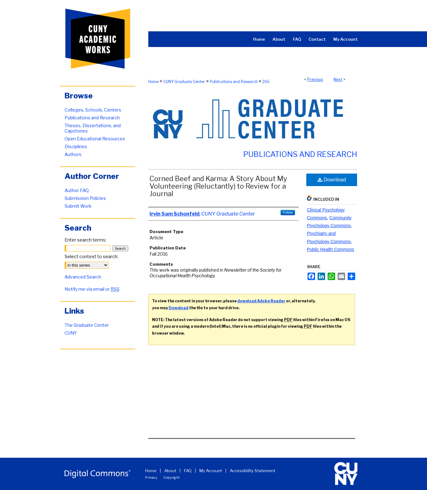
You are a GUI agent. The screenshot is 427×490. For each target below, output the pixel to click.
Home (153, 81)
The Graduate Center (87, 325)
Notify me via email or (92, 289)
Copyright (171, 477)
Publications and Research (234, 81)
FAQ (188, 470)
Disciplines (76, 146)
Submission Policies (85, 198)
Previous (315, 79)
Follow (288, 212)
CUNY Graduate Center (184, 81)
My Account (210, 470)
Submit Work (78, 206)
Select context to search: (91, 256)
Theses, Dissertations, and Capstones (93, 128)
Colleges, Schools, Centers (93, 109)
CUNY (71, 333)
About (170, 470)
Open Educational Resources (95, 138)
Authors (73, 154)
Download (332, 179)
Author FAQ (77, 190)
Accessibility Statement (252, 470)
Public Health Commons (330, 249)
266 (266, 81)
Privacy (151, 477)
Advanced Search (83, 276)
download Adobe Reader (261, 301)
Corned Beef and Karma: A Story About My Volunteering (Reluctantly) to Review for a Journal (218, 186)
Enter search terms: (85, 239)
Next (338, 79)
